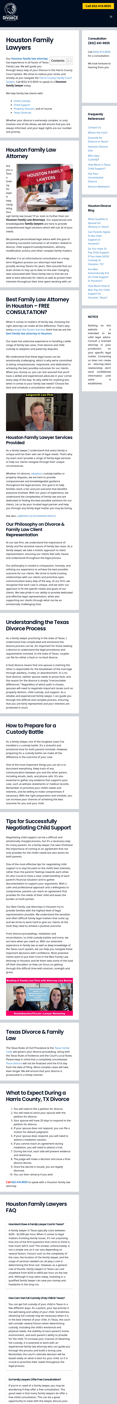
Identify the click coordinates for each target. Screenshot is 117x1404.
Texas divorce (14, 1063)
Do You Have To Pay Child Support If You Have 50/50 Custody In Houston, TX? (98, 256)
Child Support (22, 105)
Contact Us (94, 127)
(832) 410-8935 (102, 52)
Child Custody (22, 101)
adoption (36, 473)
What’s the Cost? (98, 132)
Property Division (24, 108)
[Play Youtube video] (39, 412)
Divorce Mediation (99, 186)
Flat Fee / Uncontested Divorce (95, 177)
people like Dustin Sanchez (29, 329)
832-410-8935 (19, 1182)
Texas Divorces (22, 112)
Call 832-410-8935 (98, 6)
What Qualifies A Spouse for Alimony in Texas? (98, 222)
